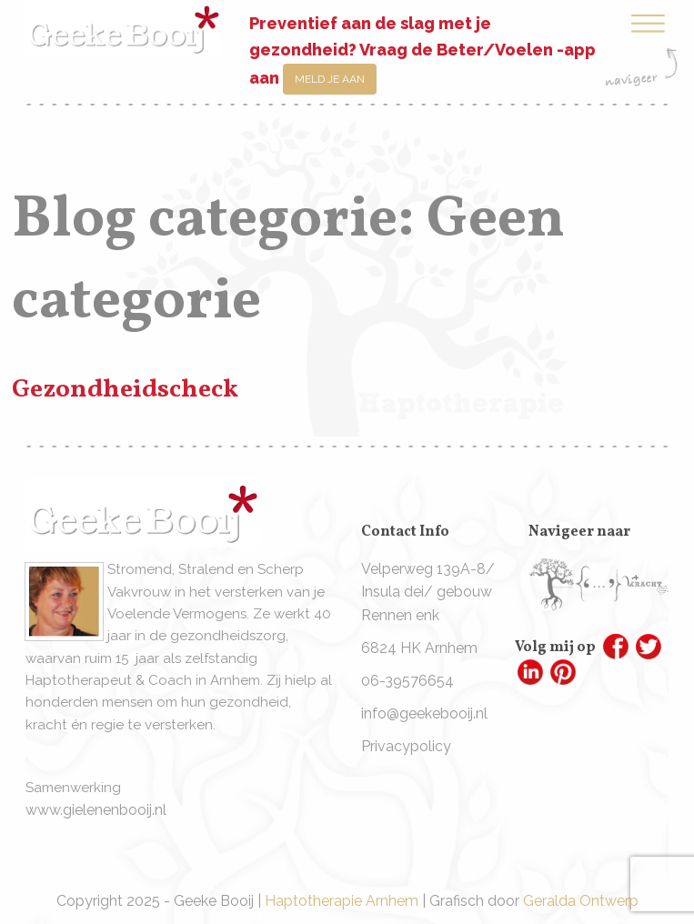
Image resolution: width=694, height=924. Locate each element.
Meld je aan (330, 79)
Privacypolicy (406, 746)
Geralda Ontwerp (581, 900)
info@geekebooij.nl (424, 713)
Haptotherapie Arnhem (341, 900)
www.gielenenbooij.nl (95, 810)
